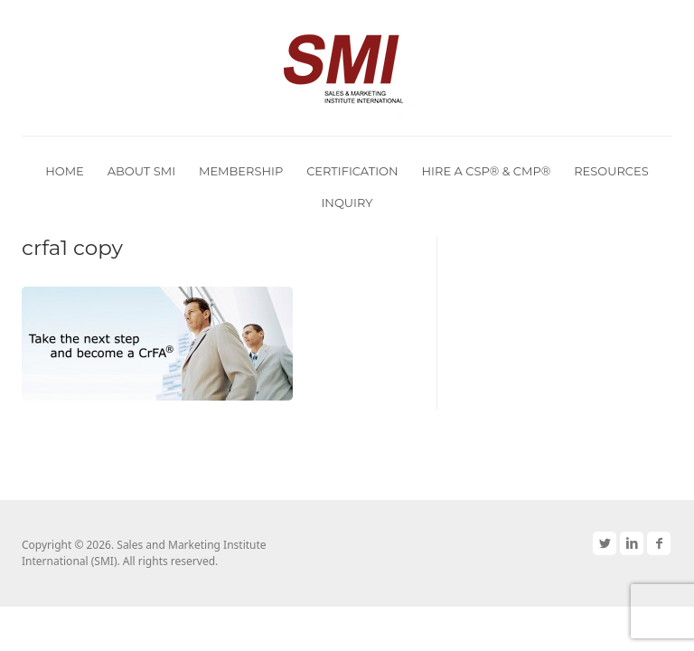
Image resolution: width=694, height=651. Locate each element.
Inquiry (346, 202)
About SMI (141, 171)
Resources (611, 171)
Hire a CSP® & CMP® (486, 171)
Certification (352, 171)
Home (64, 171)
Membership (241, 171)
